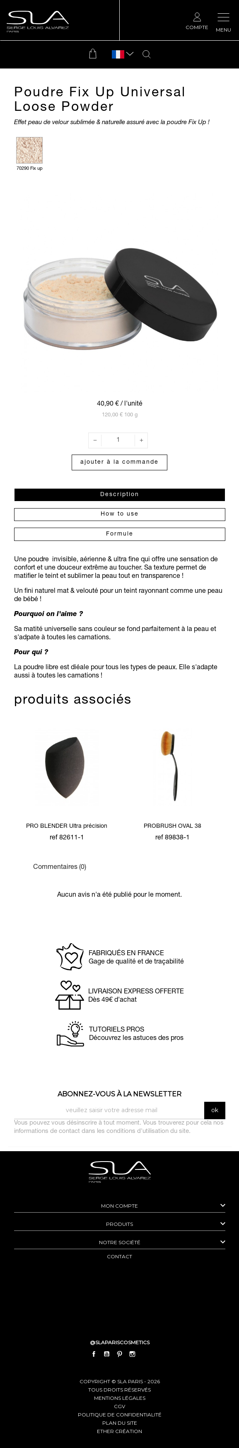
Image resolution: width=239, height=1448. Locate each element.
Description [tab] (119, 495)
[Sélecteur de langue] (118, 54)
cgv (119, 1406)
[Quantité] (118, 440)
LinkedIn (145, 1354)
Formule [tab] (119, 534)
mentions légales (119, 1398)
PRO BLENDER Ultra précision (66, 826)
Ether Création (119, 1431)
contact (119, 1256)
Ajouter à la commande (119, 462)
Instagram (133, 1354)
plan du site (119, 1423)
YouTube (106, 1354)
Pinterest (120, 1354)
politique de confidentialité (120, 1414)
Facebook (94, 1354)
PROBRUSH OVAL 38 (172, 826)
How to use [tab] (120, 514)
